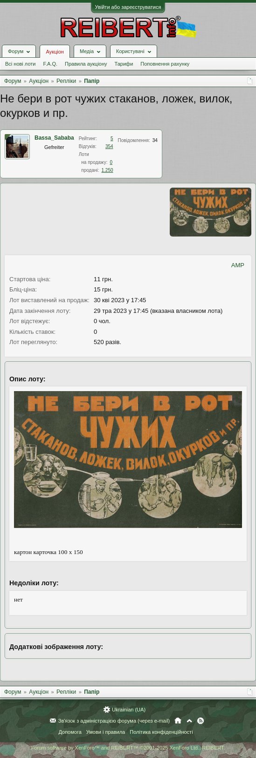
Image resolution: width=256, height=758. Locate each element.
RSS (200, 720)
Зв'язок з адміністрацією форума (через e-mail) (114, 721)
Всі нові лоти (20, 64)
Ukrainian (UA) (128, 709)
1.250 (107, 170)
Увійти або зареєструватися (128, 7)
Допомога (69, 732)
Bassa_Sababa (54, 138)
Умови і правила (105, 732)
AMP (237, 265)
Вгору (189, 720)
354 (109, 146)
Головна (177, 720)
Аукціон (54, 51)
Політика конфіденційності (161, 732)
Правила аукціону (86, 64)
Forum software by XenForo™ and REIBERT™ (128, 748)
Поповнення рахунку (164, 64)
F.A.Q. (50, 64)
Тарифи (124, 64)
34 (155, 140)
